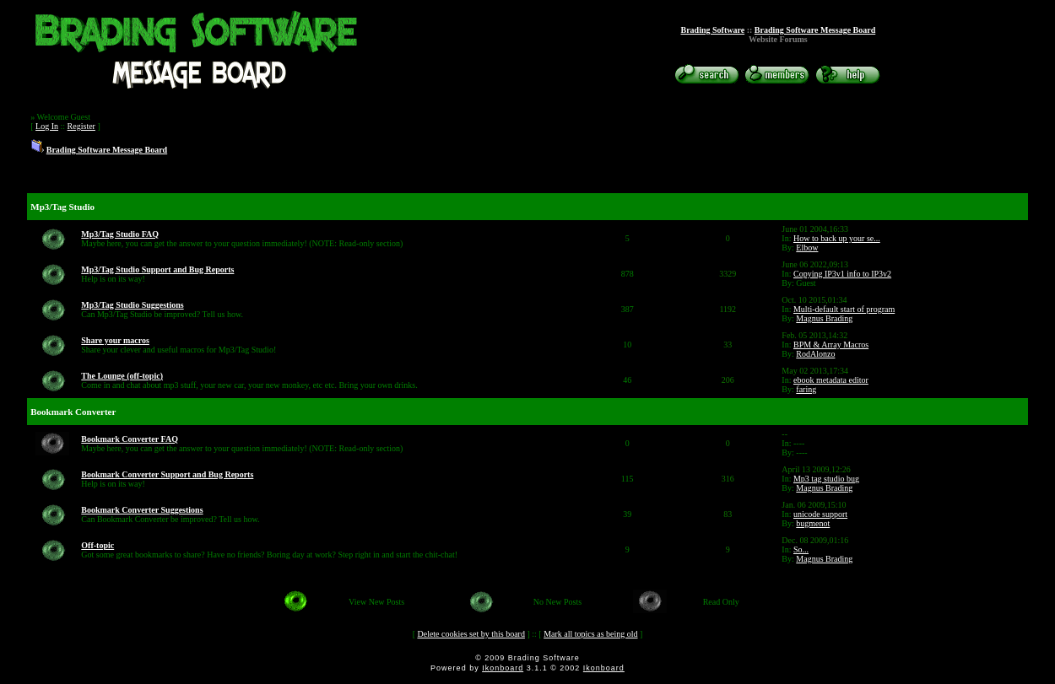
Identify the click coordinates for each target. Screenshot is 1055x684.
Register (81, 126)
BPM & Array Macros (830, 344)
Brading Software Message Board (815, 30)
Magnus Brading (824, 318)
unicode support (820, 514)
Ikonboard (502, 668)
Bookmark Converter (73, 412)
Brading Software (713, 30)
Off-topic (97, 545)
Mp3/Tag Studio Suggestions (132, 305)
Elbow (807, 247)
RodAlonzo (815, 353)
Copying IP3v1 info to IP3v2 (842, 273)
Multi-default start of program (844, 309)
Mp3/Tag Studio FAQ (120, 234)
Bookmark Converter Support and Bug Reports (167, 474)
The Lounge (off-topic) (122, 375)
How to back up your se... (836, 238)
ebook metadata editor (830, 380)
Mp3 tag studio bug (826, 478)
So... (801, 549)
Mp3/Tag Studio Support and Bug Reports (157, 269)
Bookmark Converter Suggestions (142, 509)
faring (806, 389)
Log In (46, 126)
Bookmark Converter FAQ (129, 439)
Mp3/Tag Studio (62, 207)
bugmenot (813, 523)
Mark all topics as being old (590, 633)
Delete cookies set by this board (470, 633)
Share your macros (115, 340)
